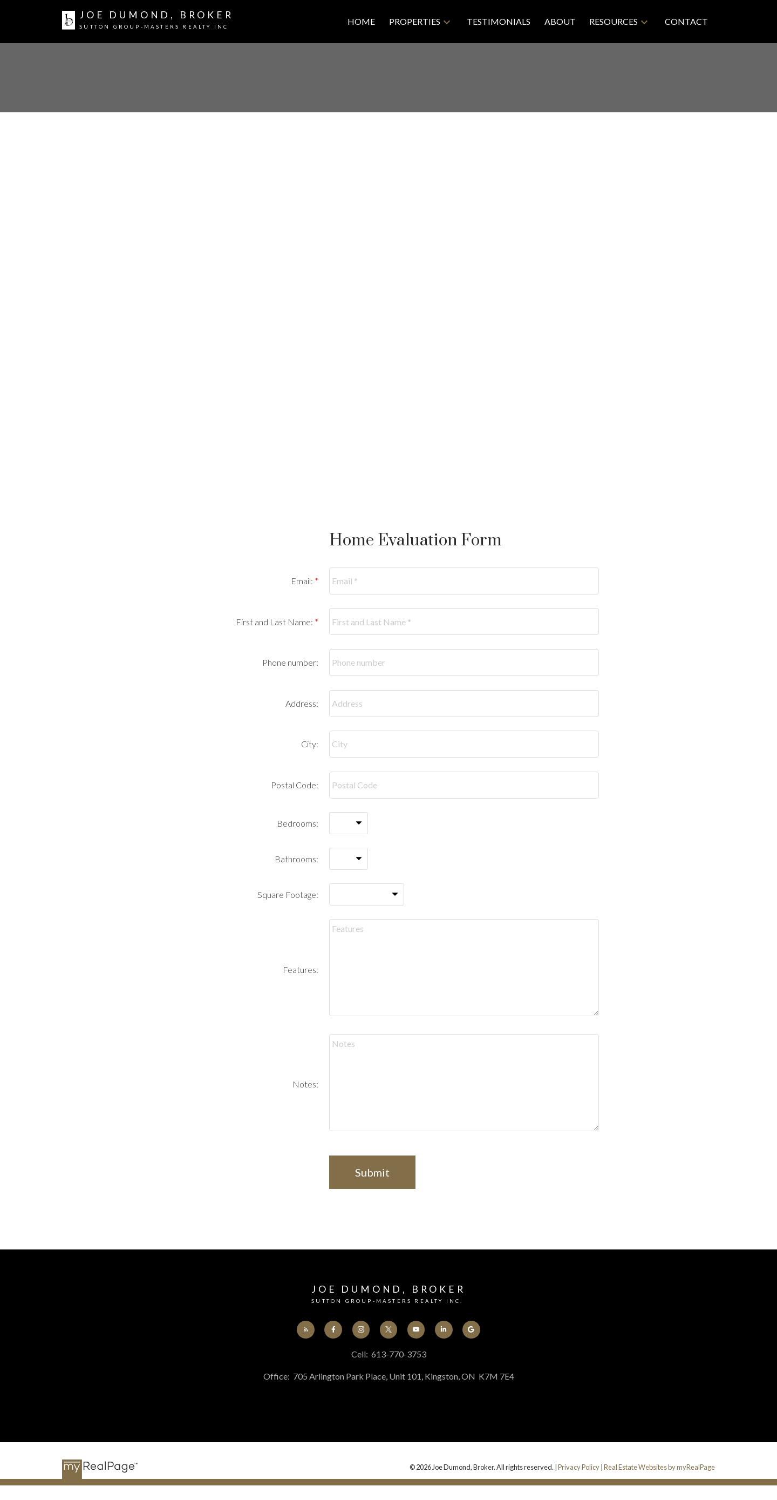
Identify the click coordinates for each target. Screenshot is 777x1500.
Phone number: (290, 662)
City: (309, 744)
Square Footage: (287, 894)
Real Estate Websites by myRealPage (659, 1468)
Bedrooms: (297, 823)
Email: (303, 581)
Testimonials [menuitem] (498, 21)
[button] (303, 1330)
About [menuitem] (560, 21)
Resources (613, 21)
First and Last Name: (275, 622)
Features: (300, 969)
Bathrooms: (296, 859)
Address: (301, 703)
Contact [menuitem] (686, 21)
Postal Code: (294, 785)
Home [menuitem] (361, 21)
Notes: (305, 1084)
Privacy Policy (578, 1468)
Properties (414, 21)
